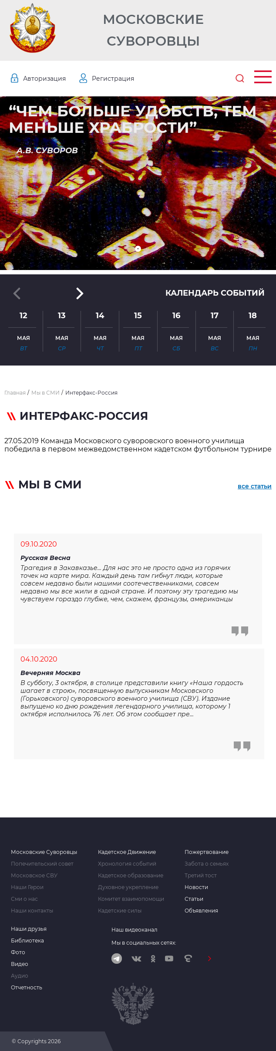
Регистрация (113, 78)
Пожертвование (207, 852)
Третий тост (201, 875)
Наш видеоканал (134, 929)
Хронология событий (127, 863)
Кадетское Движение (127, 852)
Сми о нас (24, 899)
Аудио (19, 976)
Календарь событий (215, 293)
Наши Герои (27, 887)
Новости (196, 887)
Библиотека (27, 940)
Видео (19, 964)
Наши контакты (32, 910)
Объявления (201, 910)
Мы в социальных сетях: (143, 942)
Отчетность (26, 987)
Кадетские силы (119, 910)
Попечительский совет (42, 863)
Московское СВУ (34, 875)
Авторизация (44, 78)
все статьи (255, 486)
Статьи (194, 899)
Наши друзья (29, 929)
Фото (18, 952)
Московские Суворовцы (153, 30)
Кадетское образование (130, 875)
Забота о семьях (207, 863)
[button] (138, 249)
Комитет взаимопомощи (131, 899)
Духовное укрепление (128, 887)
